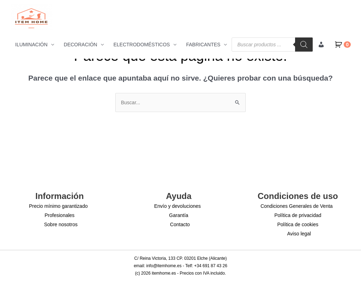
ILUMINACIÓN (31, 44)
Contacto (180, 224)
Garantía (178, 215)
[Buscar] (304, 44)
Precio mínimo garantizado (58, 206)
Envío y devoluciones (177, 206)
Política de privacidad (297, 215)
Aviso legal (299, 233)
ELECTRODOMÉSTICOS (142, 44)
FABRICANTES (203, 44)
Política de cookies (297, 224)
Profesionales (60, 215)
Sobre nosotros (61, 224)
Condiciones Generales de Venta (297, 206)
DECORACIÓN (80, 44)
